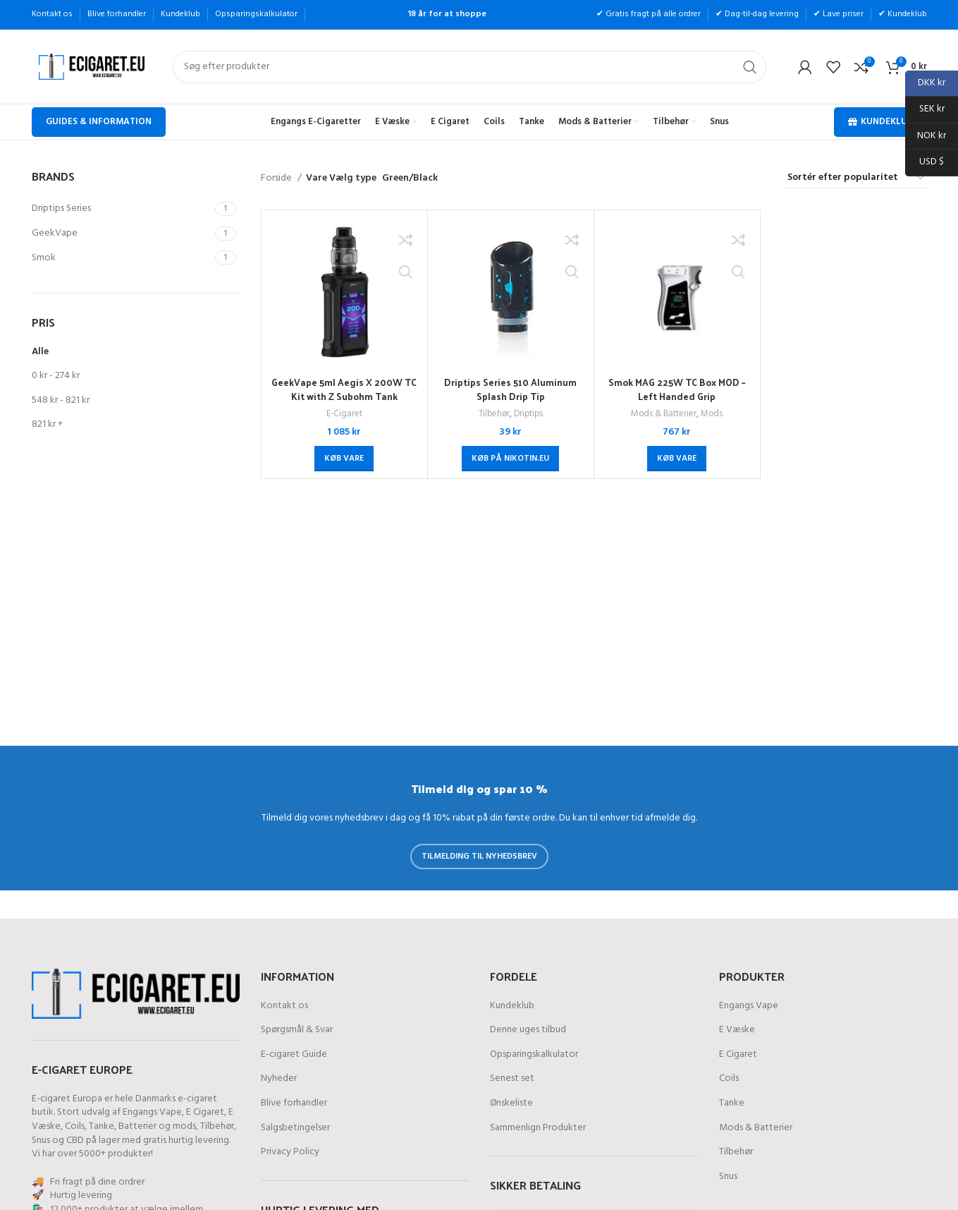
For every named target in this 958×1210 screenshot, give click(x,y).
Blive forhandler (294, 1103)
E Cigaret (205, 1112)
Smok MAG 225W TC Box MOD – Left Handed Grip (677, 389)
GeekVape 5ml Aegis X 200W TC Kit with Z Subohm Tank (344, 389)
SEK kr (925, 110)
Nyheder (279, 1079)
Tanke (101, 1126)
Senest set (512, 1079)
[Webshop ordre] (856, 178)
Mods (713, 414)
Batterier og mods (157, 1126)
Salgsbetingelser (295, 1128)
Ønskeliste (511, 1103)
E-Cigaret (344, 414)
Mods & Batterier (664, 414)
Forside (277, 178)
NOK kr (925, 136)
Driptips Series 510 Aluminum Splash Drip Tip (511, 389)
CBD (75, 1140)
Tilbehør (493, 414)
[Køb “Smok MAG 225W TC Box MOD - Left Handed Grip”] (676, 458)
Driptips (529, 414)
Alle (40, 352)
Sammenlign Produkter (538, 1128)
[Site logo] (92, 67)
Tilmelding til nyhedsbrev (479, 856)
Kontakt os (284, 1006)
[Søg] (469, 67)
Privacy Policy (290, 1152)
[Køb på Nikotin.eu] (510, 458)
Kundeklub (880, 121)
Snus (41, 1140)
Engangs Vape (152, 1112)
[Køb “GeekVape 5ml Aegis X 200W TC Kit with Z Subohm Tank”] (344, 458)
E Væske (737, 1030)
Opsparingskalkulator (534, 1055)
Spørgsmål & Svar (297, 1030)
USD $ (924, 163)
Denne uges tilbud (528, 1030)
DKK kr (925, 84)
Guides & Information (99, 121)
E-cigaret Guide (294, 1055)
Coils (75, 1126)
